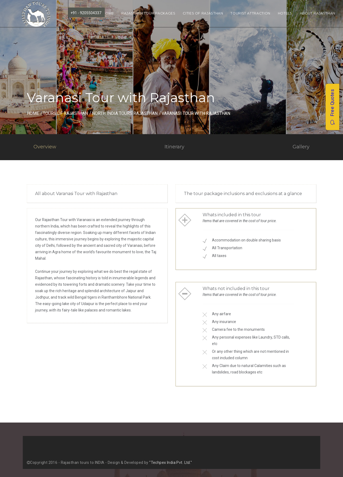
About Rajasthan (317, 13)
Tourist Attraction (250, 13)
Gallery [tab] (301, 147)
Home (108, 13)
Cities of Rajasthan (203, 13)
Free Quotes (332, 107)
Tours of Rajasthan (65, 113)
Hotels (285, 13)
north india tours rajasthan (125, 113)
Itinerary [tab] (174, 147)
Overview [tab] (44, 147)
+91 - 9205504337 (85, 13)
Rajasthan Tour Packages (148, 13)
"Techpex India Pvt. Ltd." (170, 462)
